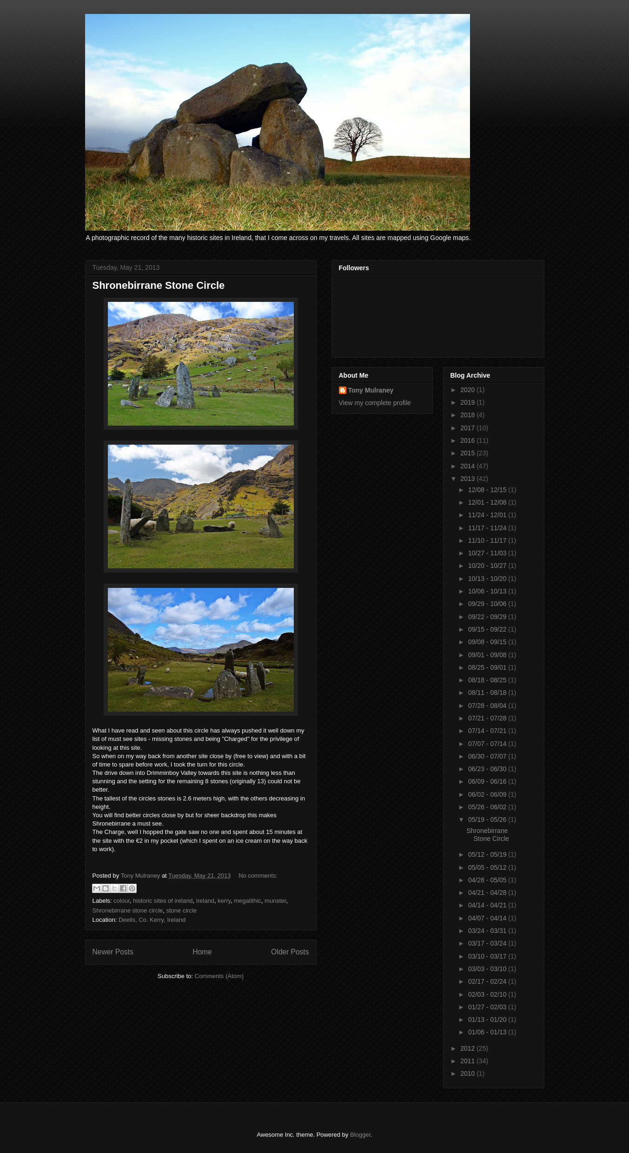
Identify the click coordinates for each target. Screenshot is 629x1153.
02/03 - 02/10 (488, 994)
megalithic (247, 900)
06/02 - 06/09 (488, 794)
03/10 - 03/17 (488, 956)
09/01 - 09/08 (488, 655)
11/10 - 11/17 (488, 540)
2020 (468, 389)
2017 (468, 428)
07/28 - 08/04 (488, 705)
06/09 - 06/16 (488, 781)
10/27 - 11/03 (488, 553)
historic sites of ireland (163, 900)
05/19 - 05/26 (488, 819)
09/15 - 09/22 (488, 629)
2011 (468, 1061)
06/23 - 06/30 (488, 769)
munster (275, 900)
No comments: (258, 875)
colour (121, 900)
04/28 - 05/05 (488, 880)
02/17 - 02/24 (488, 981)
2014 (468, 466)
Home (202, 952)
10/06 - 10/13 (488, 591)
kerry (224, 900)
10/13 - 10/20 (488, 578)
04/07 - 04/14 (488, 918)
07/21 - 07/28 (488, 718)
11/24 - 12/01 (488, 515)
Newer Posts (113, 952)
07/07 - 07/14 (488, 743)
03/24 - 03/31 (488, 930)
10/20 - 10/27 (488, 565)
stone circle (181, 910)
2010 (468, 1073)
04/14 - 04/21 (488, 905)
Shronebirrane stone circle (128, 910)
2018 (468, 415)
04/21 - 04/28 (488, 892)
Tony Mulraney (371, 390)
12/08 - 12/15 (488, 489)
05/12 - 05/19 (488, 854)
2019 (468, 402)
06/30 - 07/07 (488, 756)
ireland (205, 900)
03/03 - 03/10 (488, 969)
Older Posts (290, 952)
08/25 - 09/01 (488, 667)
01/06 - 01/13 (488, 1032)
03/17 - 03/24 (488, 943)
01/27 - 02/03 (488, 1007)
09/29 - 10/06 (488, 603)
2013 (468, 478)
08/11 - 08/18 (488, 692)
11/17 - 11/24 (488, 528)
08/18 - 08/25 (488, 680)
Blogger (360, 1134)
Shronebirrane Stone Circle (159, 285)
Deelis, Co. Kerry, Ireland (152, 919)
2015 (468, 453)
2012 (468, 1048)
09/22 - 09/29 (488, 616)
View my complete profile (375, 403)
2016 (468, 440)
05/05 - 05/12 (488, 867)
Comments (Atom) (219, 976)
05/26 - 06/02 (488, 807)
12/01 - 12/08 (488, 502)
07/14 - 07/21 (488, 730)
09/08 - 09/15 (488, 642)
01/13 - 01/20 (488, 1019)
